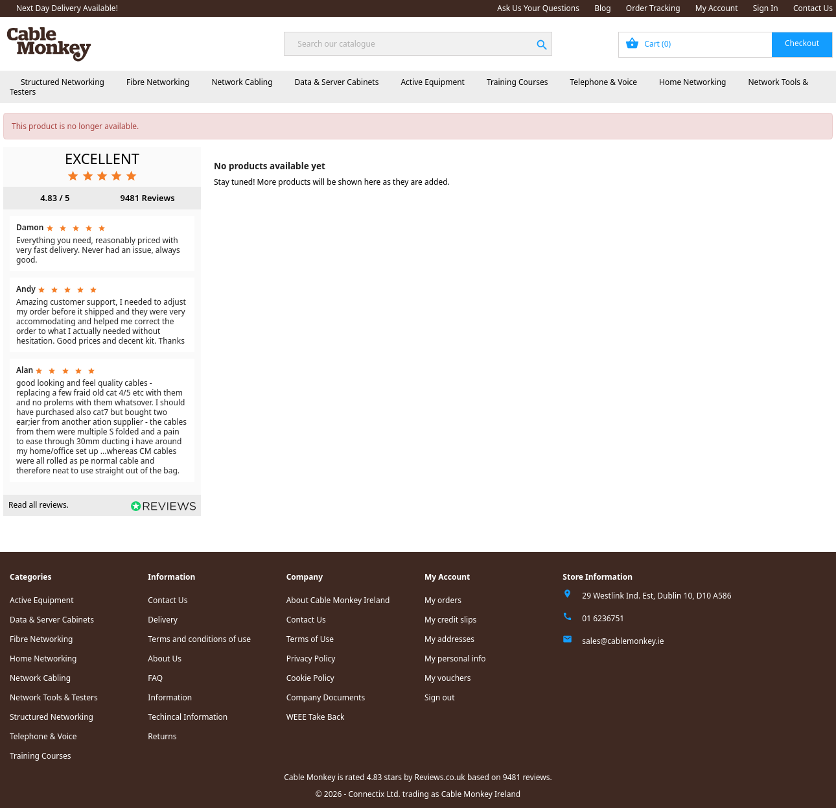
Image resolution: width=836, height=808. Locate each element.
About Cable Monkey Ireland (338, 600)
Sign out (439, 697)
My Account (716, 8)
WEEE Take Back (315, 716)
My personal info (455, 658)
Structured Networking (62, 82)
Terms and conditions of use (199, 639)
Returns (162, 736)
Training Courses (517, 82)
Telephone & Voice (603, 82)
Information (170, 697)
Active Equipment (433, 82)
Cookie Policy (310, 677)
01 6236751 (603, 618)
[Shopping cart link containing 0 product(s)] (725, 45)
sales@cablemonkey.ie (623, 641)
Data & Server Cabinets (337, 82)
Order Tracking (653, 8)
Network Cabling (241, 82)
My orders (442, 600)
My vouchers (447, 677)
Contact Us (813, 8)
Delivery (163, 619)
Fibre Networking (157, 82)
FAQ (155, 677)
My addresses (449, 639)
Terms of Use (310, 639)
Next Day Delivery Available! (67, 8)
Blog (602, 8)
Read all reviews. (38, 505)
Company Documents (326, 697)
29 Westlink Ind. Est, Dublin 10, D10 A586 (656, 595)
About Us (164, 658)
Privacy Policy (311, 658)
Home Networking (692, 82)
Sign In (765, 8)
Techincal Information (187, 716)
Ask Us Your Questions (538, 8)
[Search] (418, 44)
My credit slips (450, 619)
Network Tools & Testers (54, 697)
